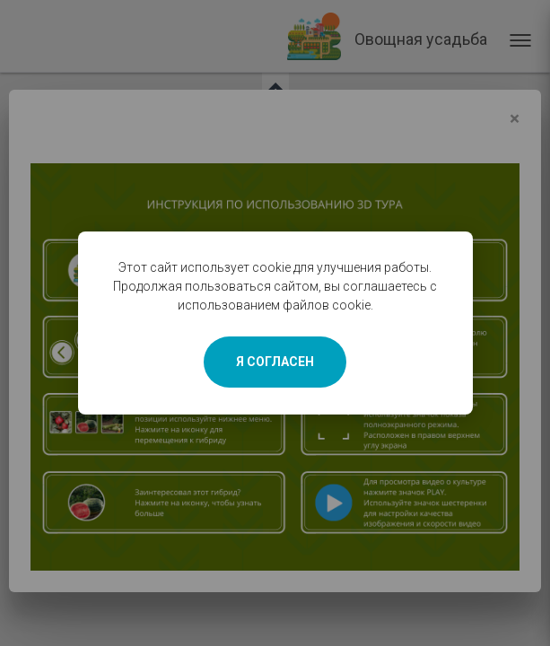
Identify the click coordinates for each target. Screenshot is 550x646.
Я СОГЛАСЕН (275, 361)
